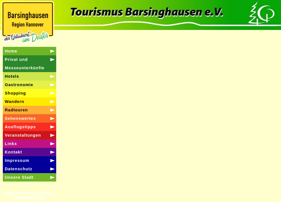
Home (11, 51)
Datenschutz (18, 169)
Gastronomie (19, 84)
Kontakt (13, 152)
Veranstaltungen (23, 135)
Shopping (15, 93)
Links (11, 143)
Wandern (14, 101)
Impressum (17, 160)
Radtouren (16, 110)
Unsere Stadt (19, 177)
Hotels (12, 76)
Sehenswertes (20, 118)
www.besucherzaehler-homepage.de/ (29, 194)
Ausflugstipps (20, 127)
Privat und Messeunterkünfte (24, 63)
